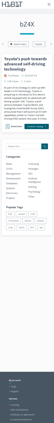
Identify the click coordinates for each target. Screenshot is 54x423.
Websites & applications (23, 415)
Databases (12, 183)
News (9, 163)
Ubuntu (27, 220)
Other (31, 196)
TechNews (13, 75)
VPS (32, 227)
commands (13, 220)
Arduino (40, 220)
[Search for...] (44, 146)
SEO (30, 173)
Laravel (21, 214)
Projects (10, 198)
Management (13, 173)
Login (13, 387)
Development (13, 178)
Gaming (32, 186)
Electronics (12, 193)
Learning (15, 405)
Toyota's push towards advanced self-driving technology (25, 64)
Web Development (19, 410)
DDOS (21, 227)
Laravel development (22, 420)
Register (15, 391)
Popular (38, 44)
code (10, 227)
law (41, 227)
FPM (33, 214)
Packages (33, 168)
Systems (10, 188)
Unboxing (33, 163)
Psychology (34, 191)
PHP (10, 214)
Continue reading (36, 126)
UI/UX (9, 168)
